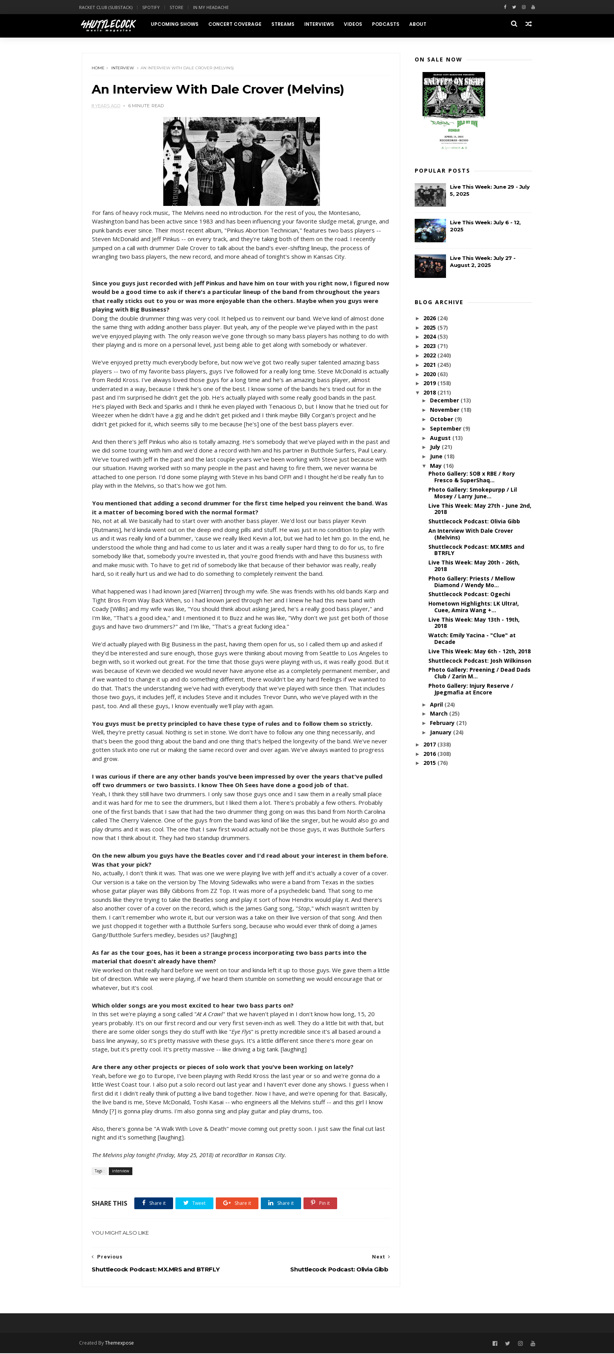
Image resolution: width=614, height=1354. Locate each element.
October (442, 419)
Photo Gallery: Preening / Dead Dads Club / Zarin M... (479, 673)
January (441, 732)
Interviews (321, 24)
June (437, 456)
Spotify (154, 7)
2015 (430, 763)
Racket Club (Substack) (108, 7)
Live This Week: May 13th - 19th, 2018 (474, 623)
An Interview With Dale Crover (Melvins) (470, 534)
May (436, 466)
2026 (430, 318)
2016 (430, 754)
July (435, 447)
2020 (430, 374)
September (446, 429)
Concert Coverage (237, 24)
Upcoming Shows (177, 24)
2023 (430, 346)
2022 (430, 355)
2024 (430, 337)
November (445, 410)
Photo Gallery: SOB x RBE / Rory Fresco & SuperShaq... (471, 477)
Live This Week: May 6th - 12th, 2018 (479, 651)
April (437, 705)
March (439, 714)
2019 (430, 383)
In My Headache (213, 7)
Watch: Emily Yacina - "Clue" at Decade (472, 639)
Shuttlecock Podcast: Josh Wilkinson (479, 661)
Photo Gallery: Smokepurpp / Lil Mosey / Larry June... (472, 493)
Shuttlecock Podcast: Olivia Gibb (474, 521)
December (445, 400)
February (443, 723)
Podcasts (388, 24)
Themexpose (122, 1343)
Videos (355, 24)
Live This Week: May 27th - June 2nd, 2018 (479, 509)
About (420, 24)
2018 (430, 393)
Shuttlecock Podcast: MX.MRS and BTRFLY (476, 550)
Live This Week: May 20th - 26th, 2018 (474, 566)
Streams (285, 24)
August (441, 438)
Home (98, 68)
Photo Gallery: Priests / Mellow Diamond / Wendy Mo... (471, 582)
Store (179, 7)
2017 (430, 744)
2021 (430, 365)
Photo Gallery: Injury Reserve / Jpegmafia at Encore (470, 689)
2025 (430, 328)
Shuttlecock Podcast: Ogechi (469, 594)
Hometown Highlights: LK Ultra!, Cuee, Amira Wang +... (473, 607)
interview (123, 68)
